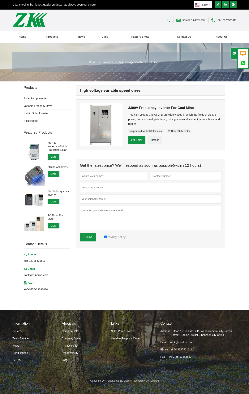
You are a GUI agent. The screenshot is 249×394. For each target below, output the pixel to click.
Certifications (20, 352)
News (81, 36)
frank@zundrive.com (193, 20)
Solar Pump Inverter (36, 98)
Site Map (17, 360)
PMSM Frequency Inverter (58, 193)
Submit (88, 237)
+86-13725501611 (226, 20)
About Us (222, 36)
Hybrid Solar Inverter (36, 113)
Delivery (17, 331)
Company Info (70, 331)
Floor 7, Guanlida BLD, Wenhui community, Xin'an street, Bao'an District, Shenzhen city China (202, 333)
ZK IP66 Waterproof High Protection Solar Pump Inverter (57, 146)
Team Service (20, 338)
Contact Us (184, 36)
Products (52, 36)
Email (137, 139)
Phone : (165, 349)
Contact (166, 323)
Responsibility (70, 352)
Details (155, 139)
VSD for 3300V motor (179, 131)
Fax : (163, 356)
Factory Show (140, 36)
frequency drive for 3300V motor (146, 131)
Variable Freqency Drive (38, 105)
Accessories (31, 120)
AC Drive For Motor (55, 217)
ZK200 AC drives (58, 167)
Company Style (71, 338)
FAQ (64, 360)
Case (105, 36)
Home (22, 36)
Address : (166, 331)
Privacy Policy (70, 345)
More (53, 156)
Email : (164, 342)
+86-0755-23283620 (36, 289)
